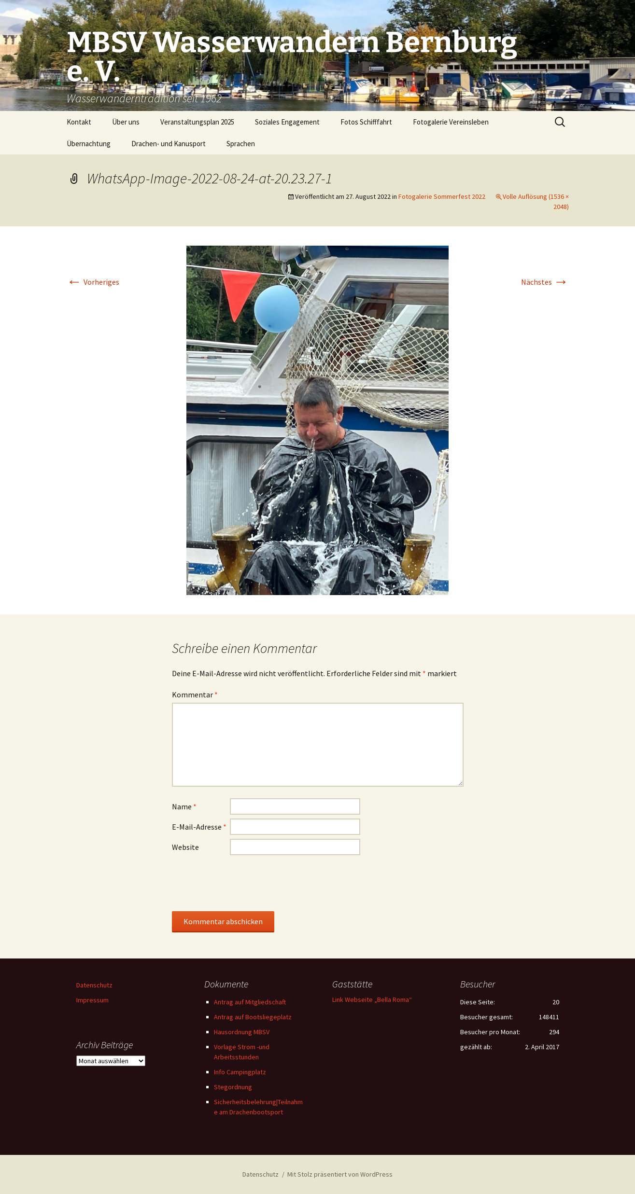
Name (184, 806)
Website (185, 847)
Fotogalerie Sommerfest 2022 (441, 196)
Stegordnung (233, 1087)
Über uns (126, 121)
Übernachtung (89, 143)
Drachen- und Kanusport (168, 143)
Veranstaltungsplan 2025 (197, 121)
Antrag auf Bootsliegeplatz (253, 1017)
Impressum (92, 1000)
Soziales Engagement (287, 121)
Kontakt (79, 121)
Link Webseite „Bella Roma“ (372, 999)
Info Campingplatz (240, 1072)
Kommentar (195, 694)
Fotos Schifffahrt (366, 121)
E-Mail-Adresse (199, 827)
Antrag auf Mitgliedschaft (250, 1002)
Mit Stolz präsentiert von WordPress (340, 1174)
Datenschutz (94, 985)
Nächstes (545, 282)
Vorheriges (93, 282)
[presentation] (245, 883)
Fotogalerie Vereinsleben (451, 121)
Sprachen (240, 143)
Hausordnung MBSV (241, 1031)
